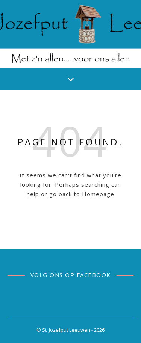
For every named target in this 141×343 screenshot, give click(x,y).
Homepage (98, 194)
